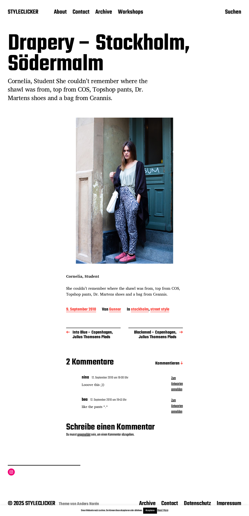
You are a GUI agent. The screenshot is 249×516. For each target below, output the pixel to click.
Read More (162, 510)
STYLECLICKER (23, 12)
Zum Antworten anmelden (177, 383)
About (60, 12)
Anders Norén (88, 504)
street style (159, 309)
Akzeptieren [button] (150, 510)
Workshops (130, 12)
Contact (81, 12)
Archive (103, 12)
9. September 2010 (81, 309)
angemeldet (83, 435)
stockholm (140, 309)
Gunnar (115, 309)
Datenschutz (197, 503)
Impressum (229, 503)
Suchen (233, 12)
